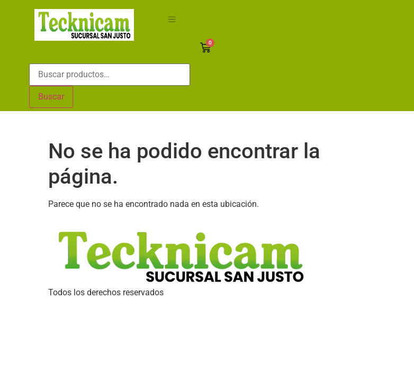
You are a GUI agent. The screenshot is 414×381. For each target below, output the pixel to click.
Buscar (51, 97)
